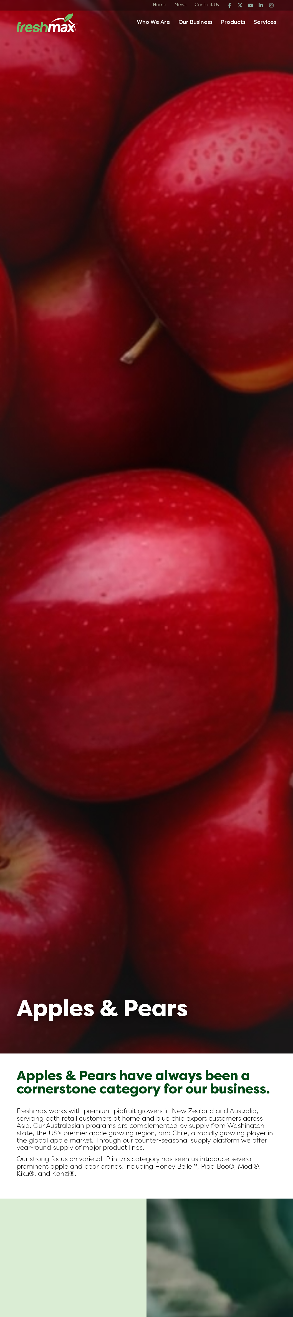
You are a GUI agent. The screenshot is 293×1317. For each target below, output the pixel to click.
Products (233, 22)
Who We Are (153, 22)
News (180, 5)
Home (159, 5)
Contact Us (207, 5)
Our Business (195, 22)
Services (265, 22)
